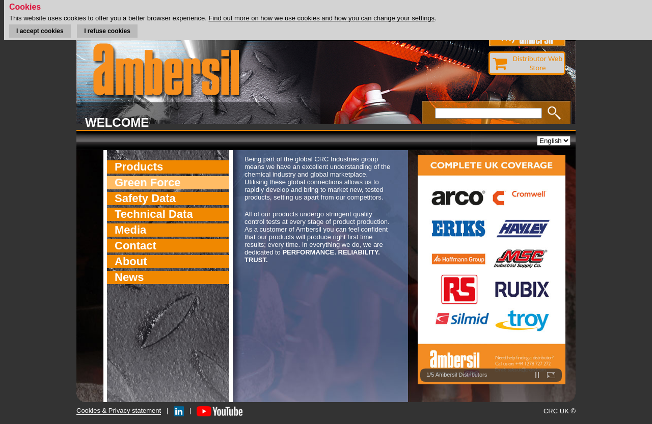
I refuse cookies (107, 31)
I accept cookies (40, 31)
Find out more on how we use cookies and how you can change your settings (321, 18)
